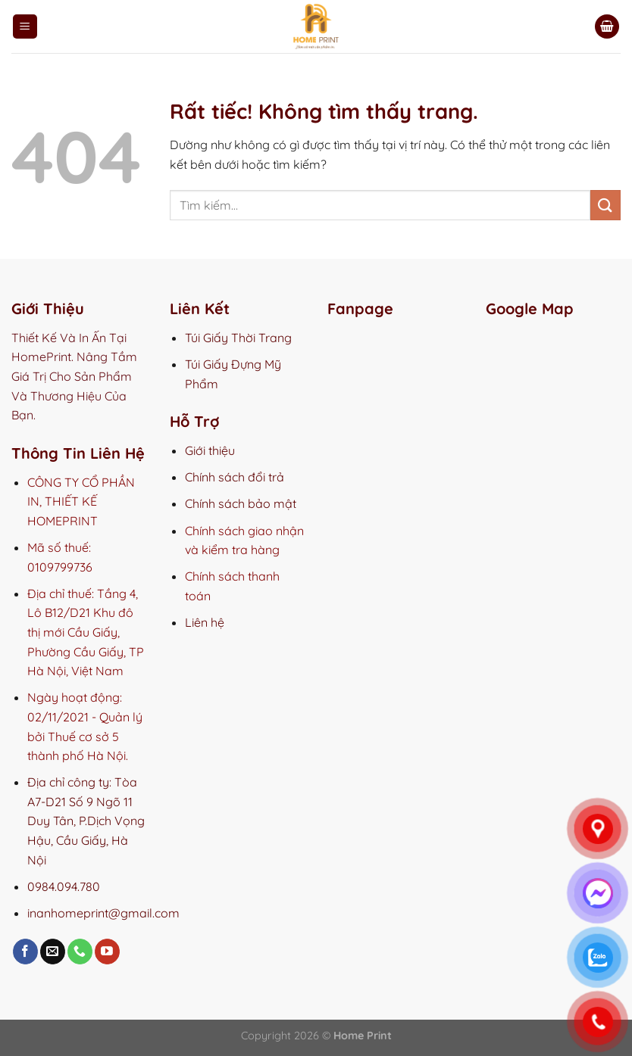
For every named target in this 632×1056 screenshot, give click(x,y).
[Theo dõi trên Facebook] (25, 951)
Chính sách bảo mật (240, 503)
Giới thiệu (210, 450)
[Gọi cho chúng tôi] (79, 951)
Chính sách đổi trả (234, 476)
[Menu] (25, 26)
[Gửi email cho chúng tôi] (52, 951)
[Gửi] (605, 205)
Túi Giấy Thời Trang (238, 337)
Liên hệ (204, 622)
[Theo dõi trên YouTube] (107, 951)
